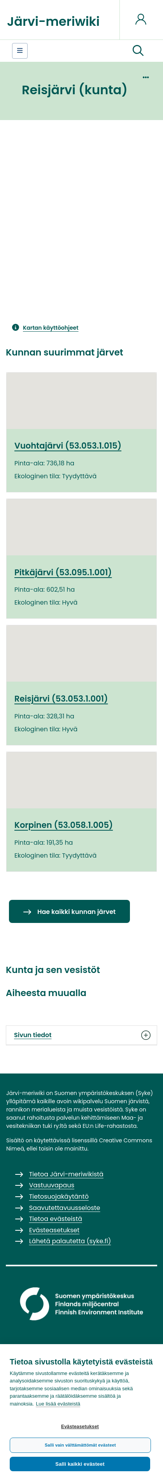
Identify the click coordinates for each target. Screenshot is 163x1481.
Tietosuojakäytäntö (59, 1196)
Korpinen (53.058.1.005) (63, 825)
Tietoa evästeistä (55, 1218)
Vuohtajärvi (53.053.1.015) (67, 445)
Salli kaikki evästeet (79, 1464)
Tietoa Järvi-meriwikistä (66, 1174)
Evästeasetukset (80, 1426)
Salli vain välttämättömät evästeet (80, 1445)
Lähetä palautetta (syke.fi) (70, 1241)
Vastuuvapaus (51, 1185)
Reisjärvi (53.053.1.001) (61, 698)
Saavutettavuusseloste (64, 1207)
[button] (138, 51)
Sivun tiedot (81, 1035)
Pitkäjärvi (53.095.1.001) (63, 572)
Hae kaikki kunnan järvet (76, 911)
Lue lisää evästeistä (58, 1404)
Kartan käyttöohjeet (51, 328)
